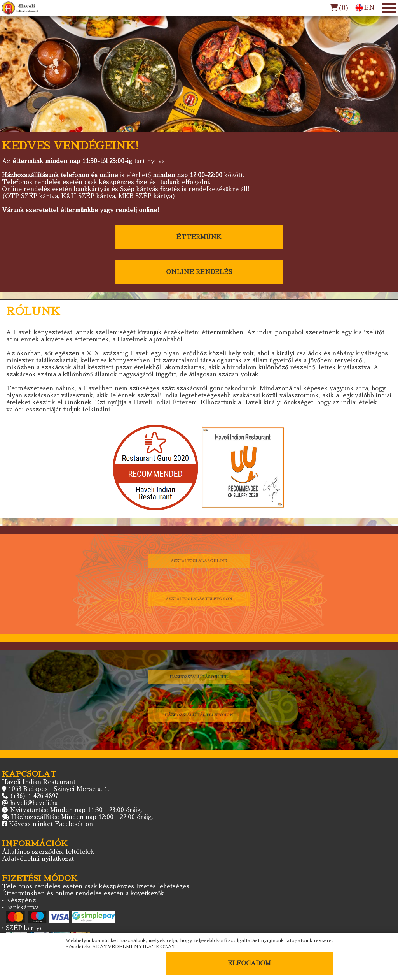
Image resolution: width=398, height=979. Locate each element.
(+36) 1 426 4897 (34, 796)
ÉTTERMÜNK (199, 237)
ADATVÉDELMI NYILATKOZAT (134, 946)
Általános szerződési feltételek (48, 851)
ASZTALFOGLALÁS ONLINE (199, 560)
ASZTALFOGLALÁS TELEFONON (199, 599)
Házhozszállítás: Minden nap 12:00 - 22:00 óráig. (82, 817)
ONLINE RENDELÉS (199, 272)
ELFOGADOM (249, 963)
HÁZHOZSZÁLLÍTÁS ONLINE (199, 676)
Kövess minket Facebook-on (51, 824)
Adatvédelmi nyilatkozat (38, 858)
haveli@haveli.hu (34, 803)
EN (365, 8)
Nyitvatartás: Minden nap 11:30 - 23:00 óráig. (76, 810)
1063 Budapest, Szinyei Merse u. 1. (58, 789)
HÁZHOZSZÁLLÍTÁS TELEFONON (199, 715)
